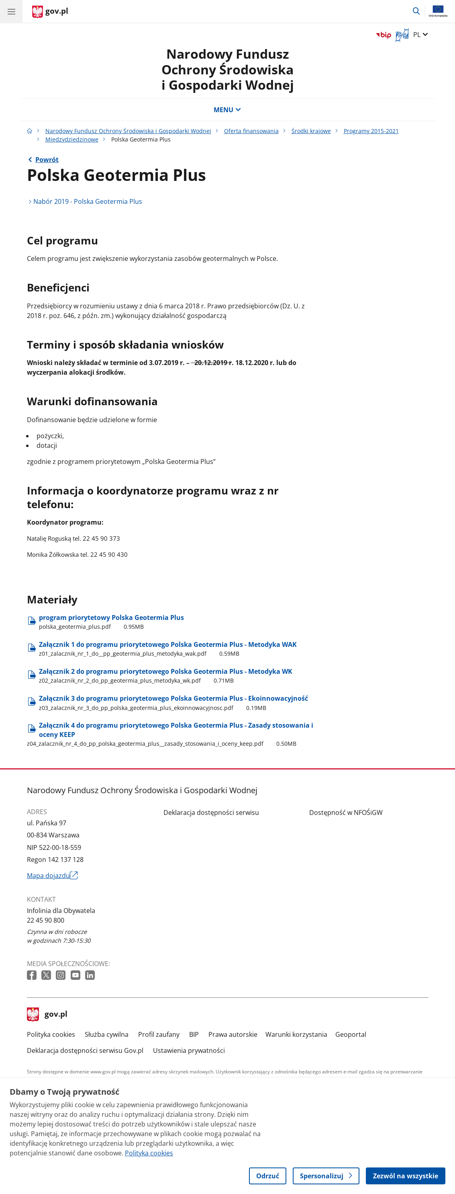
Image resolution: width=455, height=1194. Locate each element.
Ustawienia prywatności (189, 1050)
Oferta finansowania (251, 131)
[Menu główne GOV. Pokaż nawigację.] (11, 11)
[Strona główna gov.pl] (50, 12)
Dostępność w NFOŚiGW (346, 812)
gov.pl (47, 1014)
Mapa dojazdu (52, 875)
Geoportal (350, 1034)
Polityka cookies (51, 1034)
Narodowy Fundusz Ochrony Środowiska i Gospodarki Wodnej (227, 69)
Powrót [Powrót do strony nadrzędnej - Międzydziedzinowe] (47, 159)
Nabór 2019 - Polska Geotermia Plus (87, 201)
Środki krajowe (311, 131)
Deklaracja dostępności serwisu (211, 812)
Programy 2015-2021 (371, 131)
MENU (227, 109)
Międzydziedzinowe (71, 139)
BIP (194, 1034)
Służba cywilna (107, 1034)
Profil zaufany (159, 1034)
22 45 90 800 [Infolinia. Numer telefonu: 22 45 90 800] (45, 920)
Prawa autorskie (232, 1034)
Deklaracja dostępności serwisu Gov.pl (85, 1050)
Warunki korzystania (296, 1034)
